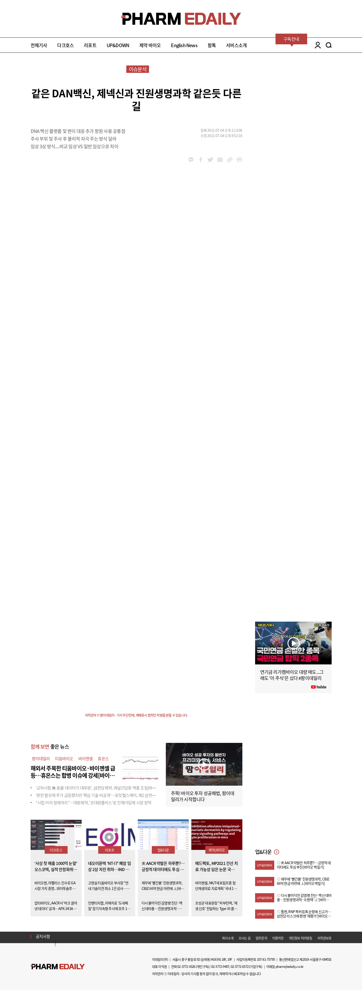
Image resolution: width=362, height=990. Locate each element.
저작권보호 (324, 937)
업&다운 (163, 849)
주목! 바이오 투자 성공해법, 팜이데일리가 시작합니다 (202, 796)
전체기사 (39, 45)
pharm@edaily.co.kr (290, 966)
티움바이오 (64, 758)
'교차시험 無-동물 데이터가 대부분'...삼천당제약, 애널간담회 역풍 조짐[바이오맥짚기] (104, 788)
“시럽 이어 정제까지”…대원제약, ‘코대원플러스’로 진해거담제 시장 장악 (94, 802)
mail (220, 159)
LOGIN (316, 45)
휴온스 (103, 758)
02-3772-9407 (220, 966)
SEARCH (329, 45)
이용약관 (278, 937)
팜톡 (212, 45)
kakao (191, 159)
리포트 (90, 45)
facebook (201, 159)
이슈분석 (137, 69)
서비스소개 (236, 45)
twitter (210, 159)
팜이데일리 (41, 758)
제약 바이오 (150, 45)
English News (184, 45)
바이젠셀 (85, 758)
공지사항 (43, 936)
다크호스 (65, 45)
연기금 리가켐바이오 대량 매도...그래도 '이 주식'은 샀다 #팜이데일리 (292, 674)
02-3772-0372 (239, 966)
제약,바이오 (216, 849)
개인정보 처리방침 (300, 937)
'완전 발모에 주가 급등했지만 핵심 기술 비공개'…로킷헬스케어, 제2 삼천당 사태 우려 (104, 795)
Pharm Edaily (58, 966)
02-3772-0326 (186, 966)
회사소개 (227, 937)
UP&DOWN (118, 45)
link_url (230, 159)
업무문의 (261, 937)
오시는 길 (245, 937)
